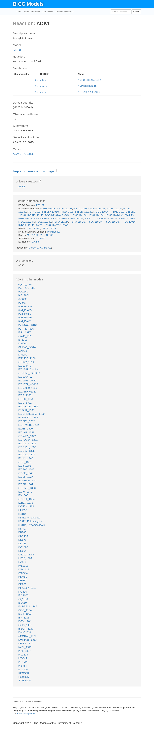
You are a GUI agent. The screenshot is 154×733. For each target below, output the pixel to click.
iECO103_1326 (27, 443)
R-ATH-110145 (64, 208)
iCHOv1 (23, 343)
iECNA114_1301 (28, 439)
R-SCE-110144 (26, 222)
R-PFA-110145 (92, 218)
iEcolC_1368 (25, 458)
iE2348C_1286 (27, 358)
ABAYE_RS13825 (23, 153)
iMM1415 (23, 569)
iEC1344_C (25, 365)
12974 (37, 228)
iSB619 (22, 602)
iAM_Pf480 (24, 313)
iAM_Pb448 (25, 306)
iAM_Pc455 (25, 310)
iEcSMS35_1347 (28, 480)
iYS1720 (23, 662)
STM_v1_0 (24, 680)
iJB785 (22, 532)
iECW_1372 (25, 491)
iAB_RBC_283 (26, 287)
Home (19, 12)
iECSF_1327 (25, 476)
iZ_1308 (23, 669)
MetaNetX (34, 247)
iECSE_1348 (25, 473)
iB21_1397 (24, 332)
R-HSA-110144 (87, 215)
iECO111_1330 (27, 447)
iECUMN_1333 (27, 488)
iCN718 (17, 49)
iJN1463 (23, 536)
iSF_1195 (23, 617)
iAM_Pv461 (25, 321)
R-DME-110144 (101, 212)
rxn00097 (40, 238)
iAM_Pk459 (25, 317)
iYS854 (22, 665)
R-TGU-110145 (26, 225)
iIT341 (22, 528)
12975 (45, 228)
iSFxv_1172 (25, 625)
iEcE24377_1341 (28, 417)
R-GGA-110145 (70, 215)
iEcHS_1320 (25, 428)
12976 (52, 228)
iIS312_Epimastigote (30, 521)
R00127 (40, 205)
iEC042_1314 (26, 362)
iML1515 (23, 565)
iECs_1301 (24, 465)
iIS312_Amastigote (29, 517)
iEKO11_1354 (26, 499)
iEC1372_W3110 (28, 384)
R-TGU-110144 (129, 222)
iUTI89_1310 (25, 643)
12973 (29, 228)
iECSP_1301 (25, 484)
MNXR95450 (53, 232)
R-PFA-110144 (75, 218)
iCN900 (22, 354)
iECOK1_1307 (26, 454)
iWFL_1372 (25, 647)
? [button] (55, 171)
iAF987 (22, 302)
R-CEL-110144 (114, 208)
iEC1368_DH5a (27, 380)
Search (136, 12)
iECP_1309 (25, 462)
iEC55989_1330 (27, 387)
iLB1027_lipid (26, 554)
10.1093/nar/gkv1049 (25, 713)
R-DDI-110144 (68, 212)
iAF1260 (23, 291)
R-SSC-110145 (111, 222)
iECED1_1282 (26, 421)
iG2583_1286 (26, 506)
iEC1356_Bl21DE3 (29, 373)
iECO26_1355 (26, 450)
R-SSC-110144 (94, 222)
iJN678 (22, 539)
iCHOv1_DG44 (27, 347)
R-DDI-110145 (84, 212)
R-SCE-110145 (43, 222)
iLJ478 (22, 561)
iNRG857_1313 (27, 587)
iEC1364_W (25, 376)
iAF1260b (23, 295)
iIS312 (22, 513)
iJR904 (22, 550)
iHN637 (22, 510)
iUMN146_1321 (27, 636)
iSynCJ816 (24, 632)
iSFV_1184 (24, 621)
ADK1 (21, 186)
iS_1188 (23, 599)
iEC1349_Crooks (28, 369)
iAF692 (22, 299)
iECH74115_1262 (28, 424)
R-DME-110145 (119, 212)
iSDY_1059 (25, 613)
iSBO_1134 (25, 610)
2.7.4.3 (35, 241)
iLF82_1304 (25, 558)
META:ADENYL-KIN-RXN (40, 235)
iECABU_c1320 (27, 391)
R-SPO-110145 (77, 222)
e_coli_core (25, 284)
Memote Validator (64, 12)
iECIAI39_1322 (27, 436)
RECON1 (23, 673)
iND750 (22, 576)
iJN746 (22, 543)
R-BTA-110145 (97, 208)
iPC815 (22, 591)
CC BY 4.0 (45, 247)
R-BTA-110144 (81, 208)
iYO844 (22, 658)
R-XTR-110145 (60, 225)
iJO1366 (23, 547)
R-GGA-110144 (52, 215)
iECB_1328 (25, 395)
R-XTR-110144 (43, 225)
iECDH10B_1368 (28, 406)
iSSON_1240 (26, 628)
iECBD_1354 (25, 399)
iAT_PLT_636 (26, 328)
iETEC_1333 (25, 502)
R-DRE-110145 (35, 215)
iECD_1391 (25, 402)
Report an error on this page (34, 171)
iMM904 (23, 573)
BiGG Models (28, 4)
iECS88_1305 (26, 469)
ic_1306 (23, 339)
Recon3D (23, 676)
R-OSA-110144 (42, 218)
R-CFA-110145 (52, 212)
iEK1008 (23, 495)
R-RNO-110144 (109, 218)
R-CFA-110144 (35, 212)
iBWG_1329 (25, 336)
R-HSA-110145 (104, 215)
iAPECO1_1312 (27, 324)
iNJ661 (22, 584)
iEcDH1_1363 (26, 410)
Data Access (47, 12)
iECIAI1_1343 (26, 432)
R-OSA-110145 (59, 218)
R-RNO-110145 (127, 218)
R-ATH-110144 (47, 208)
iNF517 (22, 580)
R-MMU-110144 (121, 215)
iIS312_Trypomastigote (31, 525)
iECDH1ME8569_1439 (31, 413)
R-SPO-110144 (60, 222)
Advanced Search (32, 12)
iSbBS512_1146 (27, 606)
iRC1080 (23, 595)
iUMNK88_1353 (27, 639)
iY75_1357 (24, 650)
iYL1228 (23, 654)
